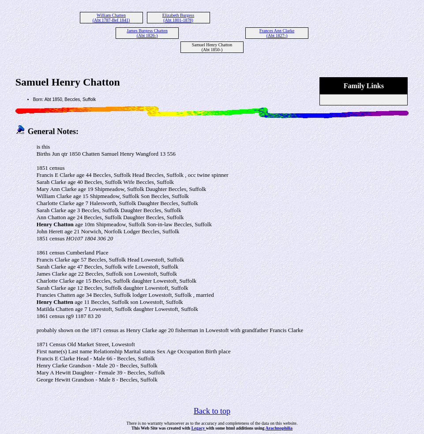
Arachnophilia (279, 428)
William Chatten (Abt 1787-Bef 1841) (111, 17)
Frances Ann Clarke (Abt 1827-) (276, 33)
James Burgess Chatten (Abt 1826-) (147, 33)
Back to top (212, 411)
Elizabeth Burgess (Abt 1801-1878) (178, 17)
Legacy (198, 428)
